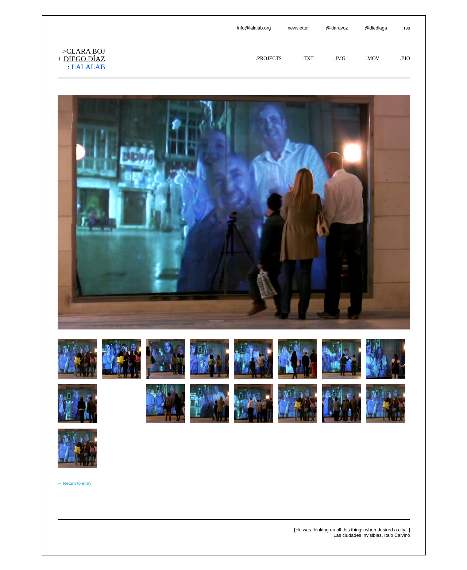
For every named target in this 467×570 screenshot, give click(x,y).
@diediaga (375, 28)
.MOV (372, 58)
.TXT (308, 58)
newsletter (298, 28)
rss (407, 28)
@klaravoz (337, 28)
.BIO (405, 58)
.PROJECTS (269, 58)
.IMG (340, 58)
